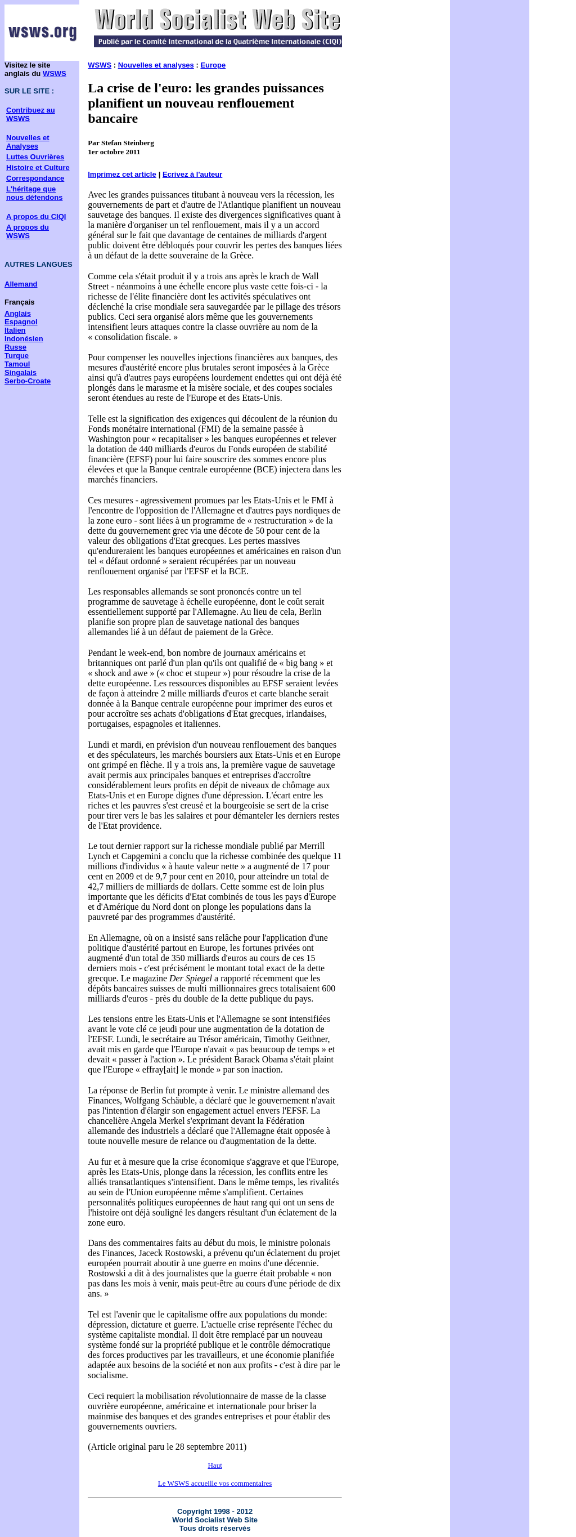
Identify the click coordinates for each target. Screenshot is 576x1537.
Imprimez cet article (122, 174)
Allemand (21, 284)
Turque (16, 355)
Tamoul (17, 364)
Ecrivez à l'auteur (192, 174)
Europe (213, 65)
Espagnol (21, 322)
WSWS (54, 73)
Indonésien (23, 338)
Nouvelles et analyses (156, 65)
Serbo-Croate (27, 381)
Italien (15, 330)
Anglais (17, 313)
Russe (15, 347)
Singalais (20, 372)
